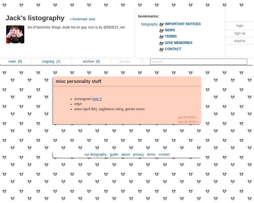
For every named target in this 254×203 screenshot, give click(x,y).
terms (151, 154)
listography (149, 24)
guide (114, 154)
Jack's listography (35, 18)
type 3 (97, 99)
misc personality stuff (78, 81)
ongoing (51, 61)
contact (164, 154)
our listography (95, 154)
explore (239, 41)
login (239, 26)
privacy (138, 154)
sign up (240, 33)
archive (91, 61)
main (15, 61)
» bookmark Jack (82, 19)
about (125, 154)
